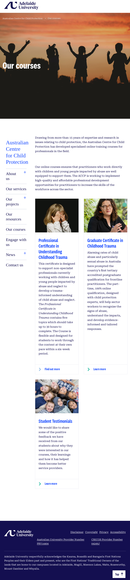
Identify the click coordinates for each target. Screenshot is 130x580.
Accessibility (118, 532)
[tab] (13, 176)
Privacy (104, 532)
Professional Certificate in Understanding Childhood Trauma (53, 248)
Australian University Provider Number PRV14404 (60, 541)
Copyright (91, 532)
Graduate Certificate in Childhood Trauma (105, 243)
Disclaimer (76, 532)
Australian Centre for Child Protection (22, 18)
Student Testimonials (55, 421)
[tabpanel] (16, 204)
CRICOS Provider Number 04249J (107, 541)
